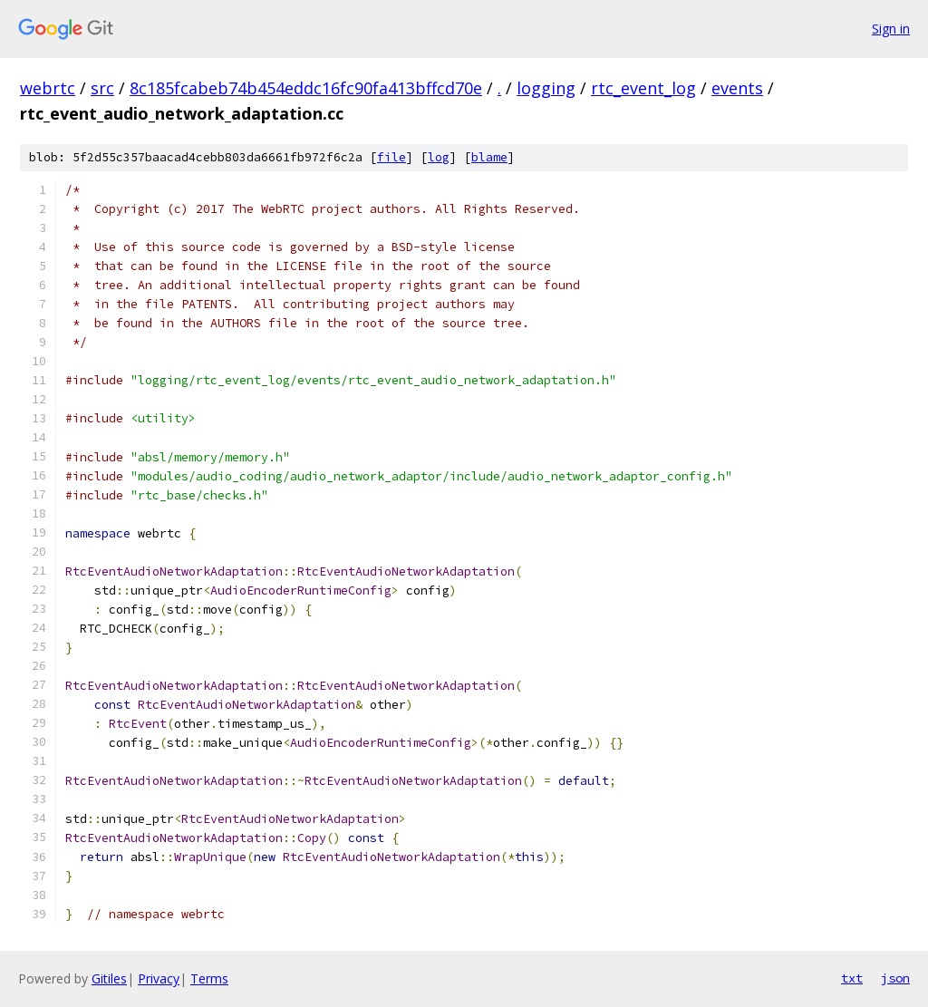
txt (852, 978)
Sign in (891, 28)
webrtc (47, 88)
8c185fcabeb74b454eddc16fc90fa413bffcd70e (306, 88)
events (737, 88)
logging (546, 88)
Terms (209, 978)
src (102, 88)
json (895, 978)
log (439, 157)
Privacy (158, 978)
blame (489, 157)
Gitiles (109, 978)
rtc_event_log (643, 88)
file (391, 157)
